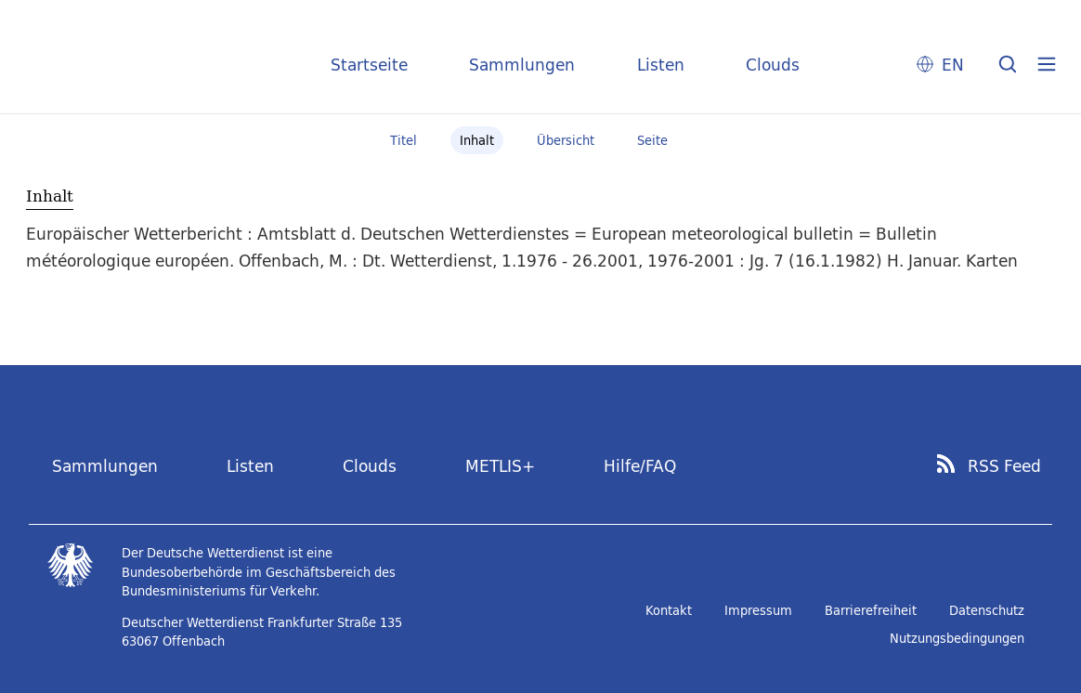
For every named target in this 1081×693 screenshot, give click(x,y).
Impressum (758, 610)
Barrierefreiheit (871, 610)
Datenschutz (986, 610)
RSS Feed (1004, 466)
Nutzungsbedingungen (957, 638)
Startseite (369, 64)
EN (953, 64)
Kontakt (668, 610)
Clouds (773, 64)
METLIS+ (500, 465)
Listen (660, 64)
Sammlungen (522, 64)
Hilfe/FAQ (640, 465)
